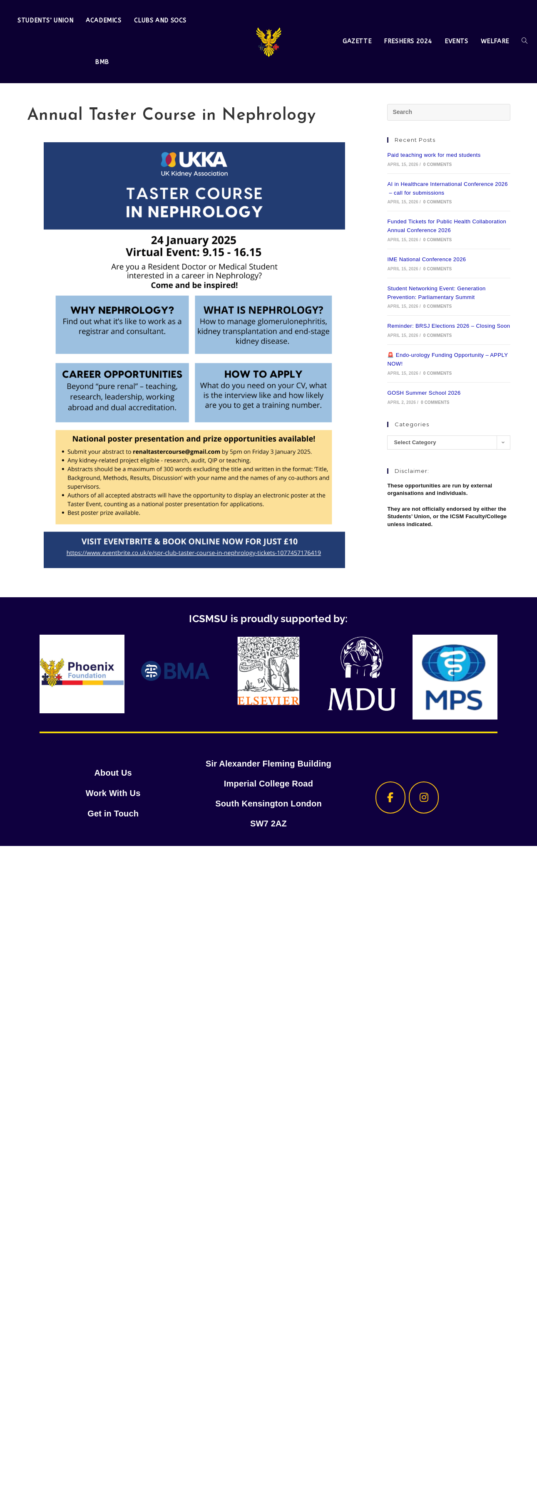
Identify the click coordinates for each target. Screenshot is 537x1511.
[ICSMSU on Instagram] (424, 797)
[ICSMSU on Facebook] (390, 797)
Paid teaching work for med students (433, 155)
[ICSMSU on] (457, 798)
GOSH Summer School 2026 (423, 393)
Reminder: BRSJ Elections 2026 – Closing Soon (448, 326)
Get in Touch (113, 813)
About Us (113, 773)
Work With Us (113, 793)
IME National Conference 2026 (426, 259)
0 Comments (437, 164)
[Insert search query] (448, 112)
